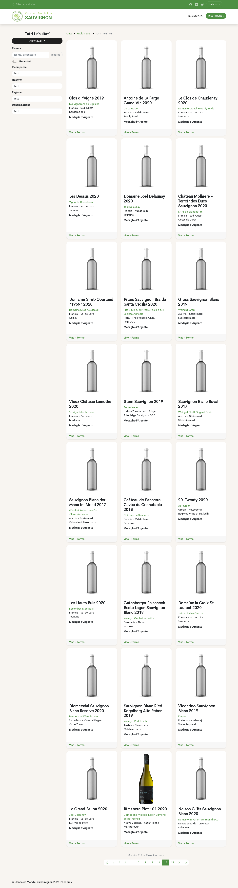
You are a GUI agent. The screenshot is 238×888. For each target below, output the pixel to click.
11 (144, 862)
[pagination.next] (179, 862)
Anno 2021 (36, 40)
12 (151, 862)
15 (172, 862)
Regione (16, 92)
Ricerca (16, 48)
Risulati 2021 (84, 33)
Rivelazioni (25, 61)
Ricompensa (19, 67)
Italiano (213, 4)
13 (158, 862)
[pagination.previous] (107, 862)
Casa (69, 33)
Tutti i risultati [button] (216, 15)
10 (137, 862)
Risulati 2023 (195, 16)
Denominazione (21, 105)
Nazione (17, 79)
